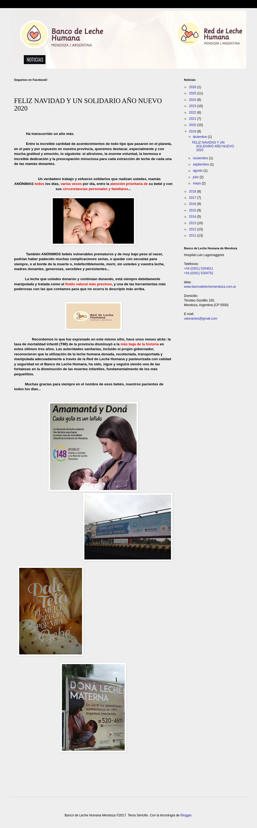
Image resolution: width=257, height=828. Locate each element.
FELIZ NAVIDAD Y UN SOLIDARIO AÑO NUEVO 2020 (213, 146)
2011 (193, 235)
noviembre (201, 158)
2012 (193, 229)
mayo (197, 183)
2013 (193, 223)
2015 (193, 210)
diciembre (200, 137)
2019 (193, 131)
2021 (193, 119)
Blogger (186, 815)
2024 (193, 100)
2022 (193, 112)
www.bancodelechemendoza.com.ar (210, 287)
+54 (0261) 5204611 (198, 268)
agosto (198, 171)
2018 (193, 191)
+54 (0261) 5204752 (198, 273)
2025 (193, 93)
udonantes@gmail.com (200, 318)
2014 (193, 216)
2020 (193, 125)
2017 (193, 198)
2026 (193, 87)
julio (196, 177)
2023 (193, 106)
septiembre (201, 164)
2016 (193, 204)
